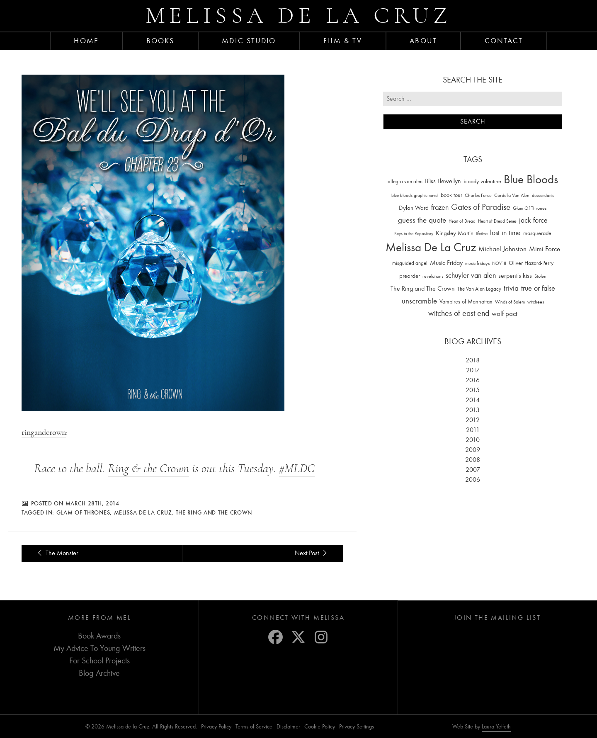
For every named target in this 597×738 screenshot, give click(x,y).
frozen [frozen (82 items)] (440, 207)
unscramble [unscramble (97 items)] (419, 301)
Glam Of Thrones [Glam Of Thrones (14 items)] (529, 208)
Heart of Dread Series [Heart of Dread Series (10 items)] (497, 221)
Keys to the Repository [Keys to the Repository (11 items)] (413, 233)
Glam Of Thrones (83, 512)
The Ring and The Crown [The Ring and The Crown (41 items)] (423, 288)
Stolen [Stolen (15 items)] (540, 276)
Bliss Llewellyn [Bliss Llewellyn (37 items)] (443, 181)
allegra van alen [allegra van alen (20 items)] (405, 181)
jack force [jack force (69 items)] (533, 220)
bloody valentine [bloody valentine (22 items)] (482, 181)
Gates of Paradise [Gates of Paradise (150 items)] (480, 207)
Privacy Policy (216, 726)
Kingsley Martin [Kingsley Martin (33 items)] (454, 233)
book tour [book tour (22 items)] (451, 195)
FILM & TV (342, 40)
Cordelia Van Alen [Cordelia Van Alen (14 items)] (511, 195)
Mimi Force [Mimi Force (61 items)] (544, 249)
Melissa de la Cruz (299, 15)
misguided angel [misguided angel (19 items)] (409, 263)
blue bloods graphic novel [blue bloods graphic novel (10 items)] (414, 195)
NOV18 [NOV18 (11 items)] (499, 263)
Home (86, 40)
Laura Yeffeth (496, 727)
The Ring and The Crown (214, 512)
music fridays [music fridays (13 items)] (477, 263)
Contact (504, 40)
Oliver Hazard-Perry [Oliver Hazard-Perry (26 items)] (531, 263)
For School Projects (99, 660)
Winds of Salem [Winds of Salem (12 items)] (510, 302)
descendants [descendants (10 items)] (543, 195)
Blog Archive (99, 673)
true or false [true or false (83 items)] (538, 288)
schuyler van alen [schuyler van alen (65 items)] (471, 275)
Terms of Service (253, 726)
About (423, 40)
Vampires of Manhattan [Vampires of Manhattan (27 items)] (466, 301)
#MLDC (297, 468)
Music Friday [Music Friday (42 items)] (446, 263)
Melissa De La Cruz (143, 512)
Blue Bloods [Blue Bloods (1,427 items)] (531, 179)
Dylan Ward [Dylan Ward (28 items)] (414, 207)
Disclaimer (288, 726)
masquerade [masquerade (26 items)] (537, 233)
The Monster (56, 553)
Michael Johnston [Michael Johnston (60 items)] (502, 249)
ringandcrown (44, 432)
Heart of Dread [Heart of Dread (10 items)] (462, 221)
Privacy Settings (356, 726)
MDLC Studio (249, 40)
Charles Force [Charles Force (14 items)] (478, 195)
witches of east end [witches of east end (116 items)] (458, 313)
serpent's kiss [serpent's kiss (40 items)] (515, 275)
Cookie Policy (319, 726)
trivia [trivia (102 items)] (511, 288)
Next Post (312, 553)
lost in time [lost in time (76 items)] (505, 232)
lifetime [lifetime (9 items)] (482, 233)
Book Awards (99, 636)
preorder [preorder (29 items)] (409, 275)
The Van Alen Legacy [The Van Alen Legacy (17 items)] (479, 289)
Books (160, 40)
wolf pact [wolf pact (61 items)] (504, 313)
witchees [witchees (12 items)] (535, 302)
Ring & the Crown (148, 468)
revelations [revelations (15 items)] (432, 276)
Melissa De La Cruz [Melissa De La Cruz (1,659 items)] (431, 247)
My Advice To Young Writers (99, 648)
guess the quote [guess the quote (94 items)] (422, 220)
